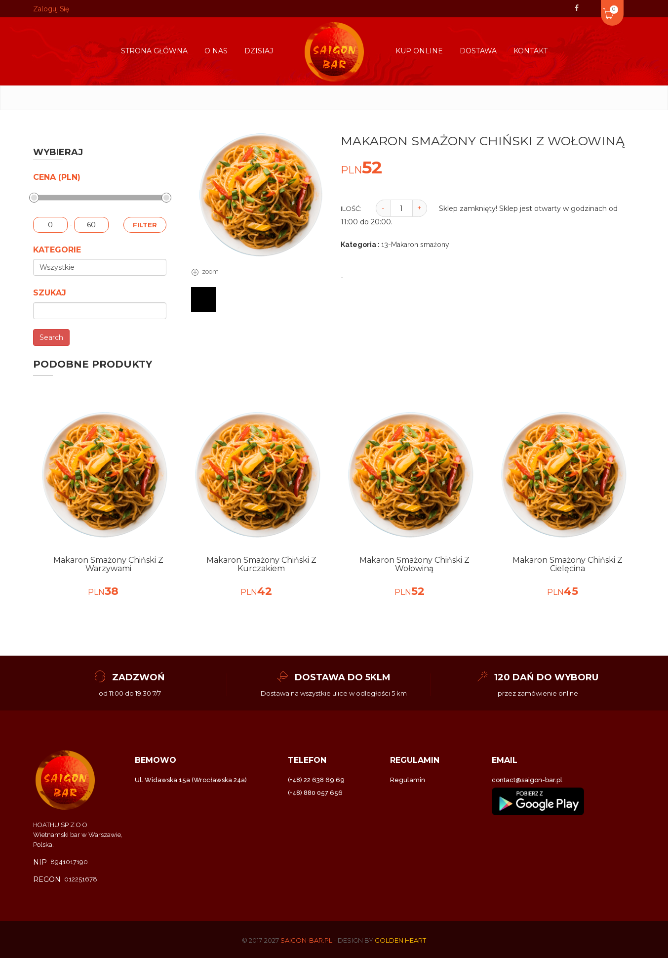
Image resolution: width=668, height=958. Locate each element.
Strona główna (154, 50)
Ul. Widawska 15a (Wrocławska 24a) (191, 780)
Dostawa (478, 50)
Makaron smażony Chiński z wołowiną (414, 564)
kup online (419, 50)
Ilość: (351, 208)
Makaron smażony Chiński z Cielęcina (567, 564)
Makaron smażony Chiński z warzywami (108, 564)
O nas (216, 50)
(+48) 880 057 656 (315, 792)
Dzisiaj (258, 50)
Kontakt (530, 50)
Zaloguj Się (51, 9)
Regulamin (407, 780)
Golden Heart (400, 940)
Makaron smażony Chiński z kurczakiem (261, 564)
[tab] (203, 299)
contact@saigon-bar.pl (527, 780)
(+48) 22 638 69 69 (316, 780)
